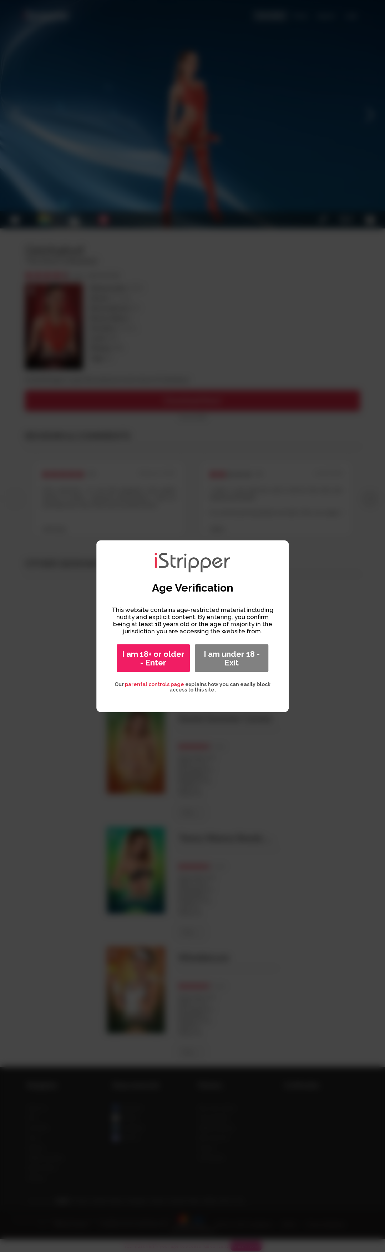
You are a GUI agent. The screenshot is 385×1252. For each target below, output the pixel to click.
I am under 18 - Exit (232, 658)
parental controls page (154, 684)
